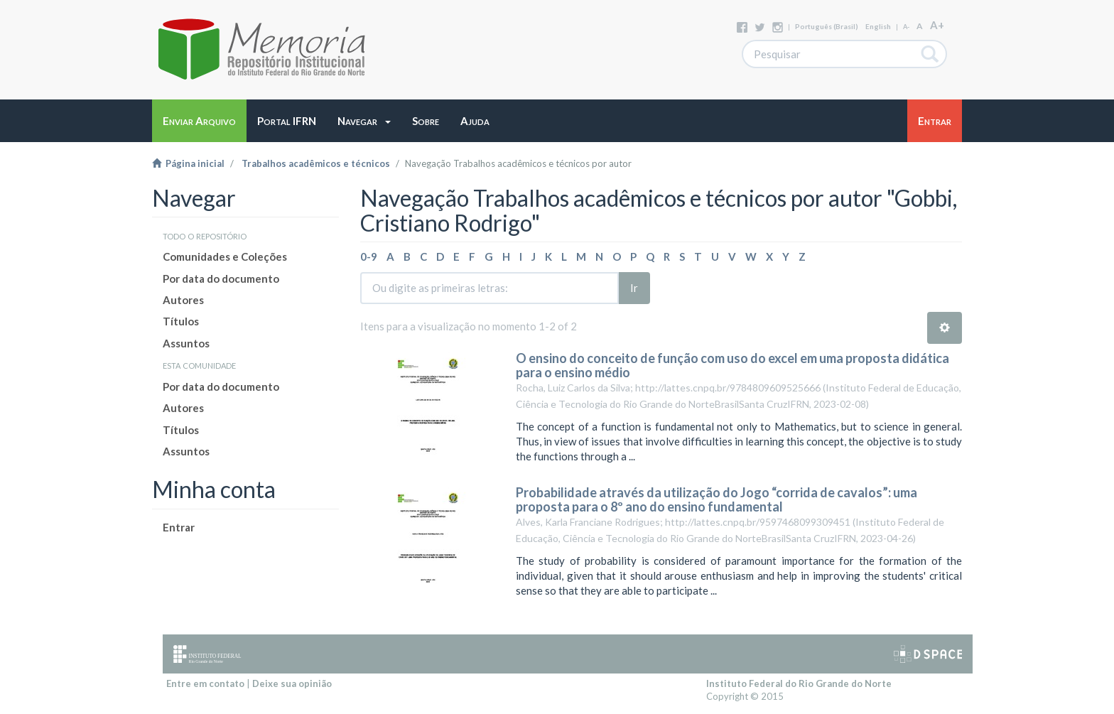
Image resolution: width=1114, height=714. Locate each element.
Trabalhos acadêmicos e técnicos (316, 163)
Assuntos (186, 343)
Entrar (179, 527)
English (878, 26)
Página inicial (188, 163)
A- (906, 27)
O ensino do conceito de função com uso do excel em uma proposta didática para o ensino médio (732, 365)
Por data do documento (221, 278)
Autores (183, 299)
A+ (937, 24)
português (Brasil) (826, 26)
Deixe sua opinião (292, 683)
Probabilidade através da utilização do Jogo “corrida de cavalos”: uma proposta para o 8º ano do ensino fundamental (716, 499)
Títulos (181, 321)
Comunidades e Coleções (225, 256)
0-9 (368, 256)
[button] (364, 120)
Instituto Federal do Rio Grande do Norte (799, 683)
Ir (634, 287)
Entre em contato (205, 683)
